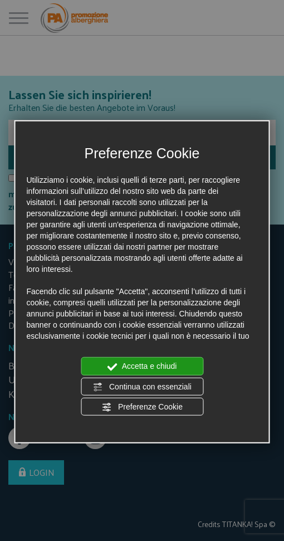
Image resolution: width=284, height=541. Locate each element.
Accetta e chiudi (142, 367)
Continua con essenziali (142, 387)
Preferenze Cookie (142, 407)
